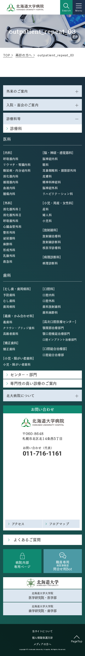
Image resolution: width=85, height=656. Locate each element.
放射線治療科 (51, 236)
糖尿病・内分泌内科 (17, 170)
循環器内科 (10, 182)
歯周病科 (9, 306)
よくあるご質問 (27, 539)
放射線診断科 (51, 242)
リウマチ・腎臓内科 (17, 164)
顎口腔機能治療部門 (56, 333)
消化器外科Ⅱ (12, 214)
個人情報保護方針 (42, 638)
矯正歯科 (9, 349)
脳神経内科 (50, 158)
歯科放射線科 (51, 306)
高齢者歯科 (10, 333)
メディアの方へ (42, 644)
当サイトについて (42, 631)
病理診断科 (50, 263)
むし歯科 (9, 300)
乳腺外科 (9, 255)
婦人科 (47, 214)
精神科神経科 (51, 182)
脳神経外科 (50, 187)
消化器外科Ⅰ (12, 209)
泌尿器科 (9, 238)
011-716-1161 (42, 453)
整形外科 (9, 232)
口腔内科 (48, 295)
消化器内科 (10, 176)
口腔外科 (48, 300)
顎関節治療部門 (53, 327)
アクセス (18, 523)
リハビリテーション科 (57, 193)
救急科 (7, 261)
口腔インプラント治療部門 (59, 339)
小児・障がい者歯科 (17, 364)
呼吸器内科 (10, 158)
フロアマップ (59, 523)
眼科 (45, 164)
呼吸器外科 (10, 220)
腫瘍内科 (9, 193)
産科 (45, 209)
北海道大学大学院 (42, 595)
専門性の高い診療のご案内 (33, 383)
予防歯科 (9, 295)
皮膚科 (47, 176)
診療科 (16, 128)
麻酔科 (7, 244)
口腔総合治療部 (53, 354)
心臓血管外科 (12, 226)
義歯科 (7, 322)
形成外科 (9, 249)
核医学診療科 (51, 247)
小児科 (47, 220)
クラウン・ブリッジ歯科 (18, 328)
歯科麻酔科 (50, 312)
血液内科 (9, 187)
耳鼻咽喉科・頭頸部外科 (59, 170)
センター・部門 (23, 374)
